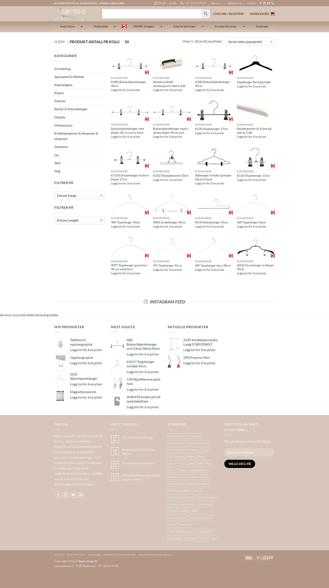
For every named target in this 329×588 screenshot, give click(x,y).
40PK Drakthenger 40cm (169, 222)
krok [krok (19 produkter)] (196, 490)
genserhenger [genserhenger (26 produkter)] (177, 463)
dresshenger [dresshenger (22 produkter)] (176, 456)
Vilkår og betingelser (119, 554)
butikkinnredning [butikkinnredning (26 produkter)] (198, 443)
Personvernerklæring (155, 554)
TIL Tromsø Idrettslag (137, 437)
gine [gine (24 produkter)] (191, 463)
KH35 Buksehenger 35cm (211, 222)
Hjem (59, 41)
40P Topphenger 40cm (125, 222)
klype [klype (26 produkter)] (204, 477)
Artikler (251, 3)
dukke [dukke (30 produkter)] (191, 456)
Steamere (61, 147)
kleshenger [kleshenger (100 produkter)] (175, 477)
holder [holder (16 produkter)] (183, 470)
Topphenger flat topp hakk (253, 82)
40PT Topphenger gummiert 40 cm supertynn (129, 267)
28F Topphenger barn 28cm (213, 265)
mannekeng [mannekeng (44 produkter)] (176, 497)
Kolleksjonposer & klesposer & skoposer (76, 136)
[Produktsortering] (250, 42)
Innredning (62, 69)
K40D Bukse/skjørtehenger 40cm (128, 84)
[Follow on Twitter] (73, 494)
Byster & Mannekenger (70, 109)
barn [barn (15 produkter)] (180, 436)
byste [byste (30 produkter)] (172, 449)
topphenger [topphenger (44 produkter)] (204, 531)
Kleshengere (63, 85)
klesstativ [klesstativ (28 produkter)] (192, 477)
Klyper (59, 93)
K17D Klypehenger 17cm (211, 129)
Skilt (57, 163)
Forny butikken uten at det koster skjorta (141, 477)
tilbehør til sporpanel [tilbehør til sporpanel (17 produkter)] (181, 531)
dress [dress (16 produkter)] (205, 449)
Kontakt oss (235, 3)
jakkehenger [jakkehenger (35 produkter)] (198, 470)
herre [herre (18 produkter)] (172, 470)
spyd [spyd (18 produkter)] (208, 517)
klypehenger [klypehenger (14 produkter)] (176, 483)
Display (59, 117)
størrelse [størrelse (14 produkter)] (185, 524)
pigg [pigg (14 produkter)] (212, 497)
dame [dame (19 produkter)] (182, 449)
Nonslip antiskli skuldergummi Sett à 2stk (169, 84)
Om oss (217, 3)
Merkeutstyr (63, 125)
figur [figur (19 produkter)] (201, 456)
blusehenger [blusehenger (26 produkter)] (194, 436)
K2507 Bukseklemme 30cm (170, 175)
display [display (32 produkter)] (194, 449)
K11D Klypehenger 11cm (253, 175)
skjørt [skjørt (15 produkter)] (194, 511)
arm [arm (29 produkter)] (171, 436)
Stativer (60, 101)
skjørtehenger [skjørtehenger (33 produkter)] (177, 517)
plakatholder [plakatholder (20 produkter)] (187, 504)
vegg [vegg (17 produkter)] (213, 538)
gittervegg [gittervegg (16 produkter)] (204, 463)
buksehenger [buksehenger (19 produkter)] (176, 443)
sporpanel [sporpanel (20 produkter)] (195, 517)
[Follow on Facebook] (260, 3)
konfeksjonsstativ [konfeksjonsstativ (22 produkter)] (179, 490)
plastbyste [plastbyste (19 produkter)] (205, 504)
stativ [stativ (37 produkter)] (172, 524)
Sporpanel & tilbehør (69, 77)
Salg (57, 171)
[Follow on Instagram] (264, 3)
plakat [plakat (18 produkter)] (172, 504)
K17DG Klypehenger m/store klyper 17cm (130, 177)
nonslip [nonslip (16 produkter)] (202, 497)
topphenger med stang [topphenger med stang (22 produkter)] (182, 538)
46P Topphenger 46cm (251, 222)
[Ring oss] (272, 3)
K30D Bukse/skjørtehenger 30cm (212, 84)
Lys (56, 155)
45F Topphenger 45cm (167, 265)
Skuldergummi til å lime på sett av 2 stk (254, 130)
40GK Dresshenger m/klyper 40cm (255, 267)
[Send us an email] (268, 3)
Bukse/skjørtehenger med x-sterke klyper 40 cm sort (171, 130)
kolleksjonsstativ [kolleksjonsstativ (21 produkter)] (198, 483)
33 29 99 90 (110, 566)
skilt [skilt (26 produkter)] (184, 511)
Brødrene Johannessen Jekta (138, 451)
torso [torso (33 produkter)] (203, 538)
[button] (262, 13)
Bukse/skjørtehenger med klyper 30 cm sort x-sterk (127, 130)
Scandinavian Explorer (138, 463)
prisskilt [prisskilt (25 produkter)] (173, 511)
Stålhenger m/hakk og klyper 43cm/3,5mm (213, 177)
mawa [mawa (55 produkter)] (190, 497)
